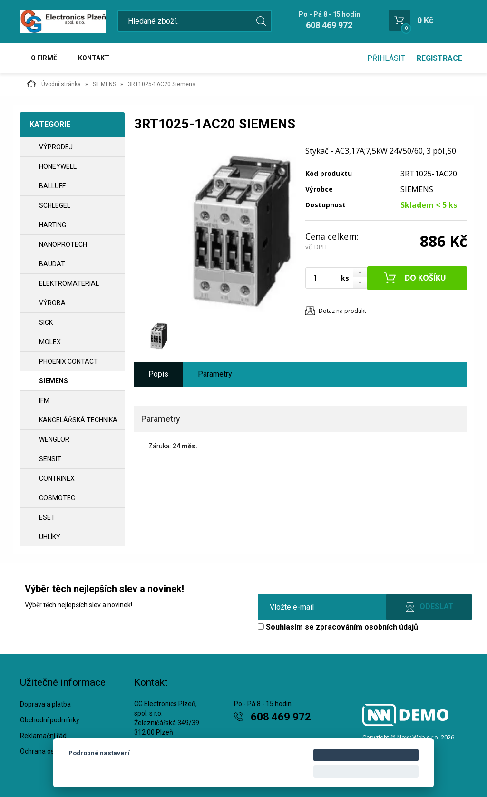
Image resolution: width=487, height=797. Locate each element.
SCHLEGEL (54, 205)
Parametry (215, 374)
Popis (158, 374)
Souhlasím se (338, 627)
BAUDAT (52, 264)
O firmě (44, 58)
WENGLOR (54, 439)
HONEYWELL (58, 166)
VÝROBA (52, 303)
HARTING (52, 225)
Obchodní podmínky (49, 720)
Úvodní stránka (54, 83)
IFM (44, 400)
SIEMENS (104, 84)
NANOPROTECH (63, 244)
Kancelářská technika (78, 420)
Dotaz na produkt (342, 311)
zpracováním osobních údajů (367, 627)
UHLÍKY (49, 537)
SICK (46, 322)
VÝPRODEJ (56, 147)
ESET (47, 517)
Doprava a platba (45, 705)
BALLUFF (52, 186)
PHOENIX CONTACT (68, 361)
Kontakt (94, 58)
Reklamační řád (43, 736)
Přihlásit (386, 58)
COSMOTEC (57, 498)
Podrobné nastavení (99, 753)
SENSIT (50, 459)
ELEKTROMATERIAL (69, 283)
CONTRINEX (57, 478)
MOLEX (50, 342)
